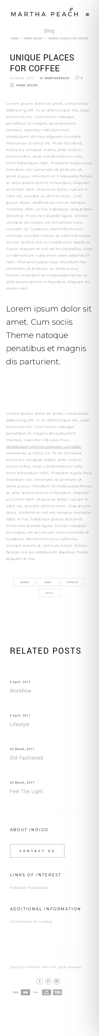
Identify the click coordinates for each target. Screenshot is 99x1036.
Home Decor (33, 38)
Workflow (21, 690)
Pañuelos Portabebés (29, 888)
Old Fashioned (27, 758)
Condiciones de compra (31, 921)
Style (49, 593)
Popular (72, 582)
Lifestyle (20, 724)
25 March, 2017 (22, 749)
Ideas (48, 582)
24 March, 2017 (22, 783)
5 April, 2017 (20, 682)
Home (15, 38)
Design (24, 582)
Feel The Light (26, 791)
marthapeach (57, 78)
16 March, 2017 (22, 78)
